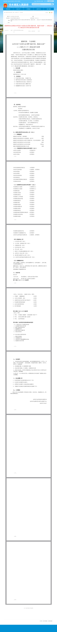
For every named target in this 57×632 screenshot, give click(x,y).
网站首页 (8, 9)
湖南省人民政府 (11, 1)
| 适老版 (41, 1)
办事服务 (28, 9)
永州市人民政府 (17, 1)
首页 (13, 12)
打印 (39, 31)
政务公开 (17, 12)
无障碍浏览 (38, 1)
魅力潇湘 (49, 9)
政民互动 (39, 9)
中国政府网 (5, 1)
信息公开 (18, 9)
